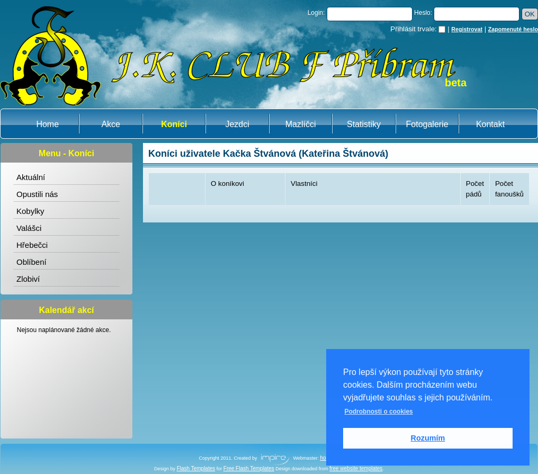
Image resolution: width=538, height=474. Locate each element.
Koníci (174, 124)
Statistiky (364, 124)
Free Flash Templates (248, 468)
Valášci (28, 227)
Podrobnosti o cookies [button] (378, 411)
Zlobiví (28, 278)
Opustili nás (37, 194)
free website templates (355, 468)
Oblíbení (31, 261)
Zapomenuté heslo (513, 29)
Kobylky (30, 211)
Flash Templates (196, 468)
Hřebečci (32, 244)
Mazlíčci (300, 124)
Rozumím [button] (428, 438)
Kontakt (490, 124)
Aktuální (30, 177)
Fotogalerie (427, 124)
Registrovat (466, 29)
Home (47, 124)
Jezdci (237, 124)
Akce (110, 124)
